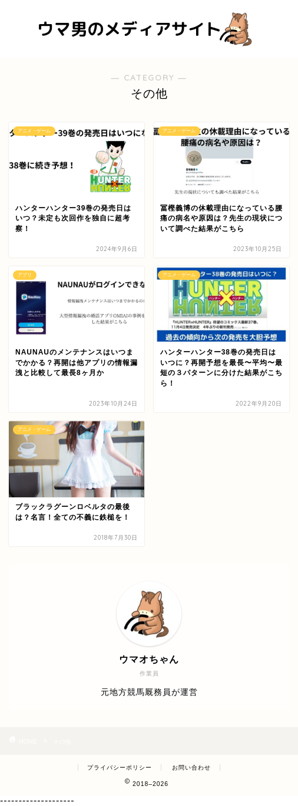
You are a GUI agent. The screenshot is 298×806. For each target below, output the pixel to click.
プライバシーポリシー (119, 767)
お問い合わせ (191, 767)
